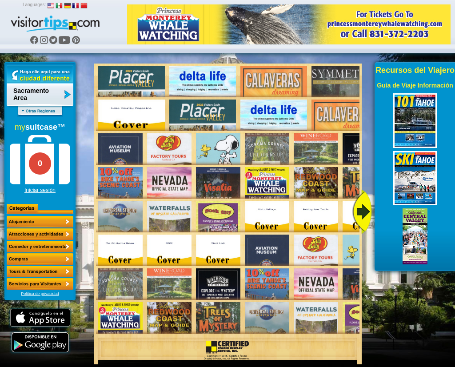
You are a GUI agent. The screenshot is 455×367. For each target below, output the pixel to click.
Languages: (34, 4)
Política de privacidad (40, 293)
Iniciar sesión (40, 190)
